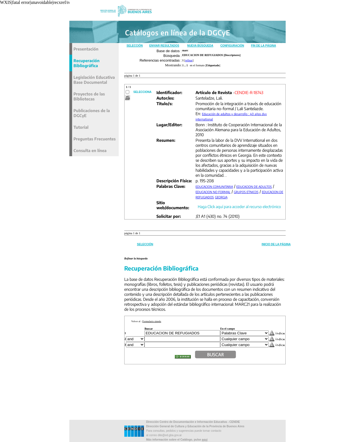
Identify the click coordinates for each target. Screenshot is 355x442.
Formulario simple (151, 321)
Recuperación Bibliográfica (86, 63)
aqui (205, 439)
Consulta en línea (89, 150)
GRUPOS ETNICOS (246, 192)
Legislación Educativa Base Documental (94, 80)
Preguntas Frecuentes (94, 138)
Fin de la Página (263, 45)
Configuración (232, 45)
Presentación (85, 48)
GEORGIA (221, 197)
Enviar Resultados (164, 45)
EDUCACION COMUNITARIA (214, 186)
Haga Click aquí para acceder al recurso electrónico (239, 206)
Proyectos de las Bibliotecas (89, 96)
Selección (134, 45)
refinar (189, 60)
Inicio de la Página (276, 244)
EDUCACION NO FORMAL (213, 192)
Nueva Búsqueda (200, 45)
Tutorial (80, 127)
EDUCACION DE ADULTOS (254, 186)
